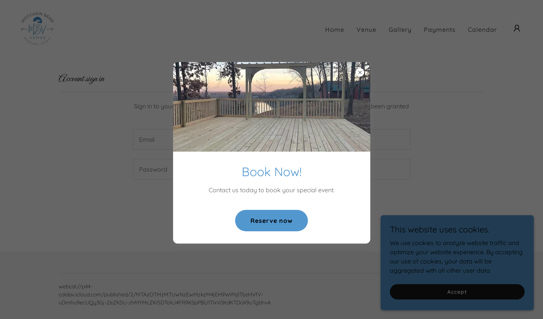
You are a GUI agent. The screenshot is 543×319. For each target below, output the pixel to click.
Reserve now (271, 220)
